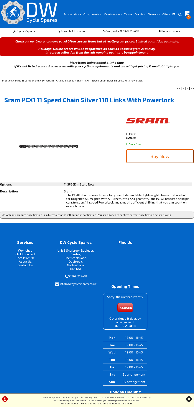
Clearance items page (51, 42)
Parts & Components (27, 81)
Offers (166, 14)
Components (92, 14)
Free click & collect (73, 32)
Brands (140, 14)
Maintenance (113, 14)
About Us (24, 263)
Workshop (24, 252)
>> (192, 89)
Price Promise (169, 32)
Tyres (128, 14)
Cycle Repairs (24, 32)
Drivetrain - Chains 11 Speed (58, 81)
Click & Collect (24, 255)
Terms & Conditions (79, 389)
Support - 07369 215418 (121, 32)
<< (179, 89)
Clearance (154, 14)
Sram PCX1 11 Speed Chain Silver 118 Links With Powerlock (110, 81)
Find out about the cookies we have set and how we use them (97, 403)
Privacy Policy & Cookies (112, 389)
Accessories (72, 14)
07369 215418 (74, 277)
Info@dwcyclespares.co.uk (75, 285)
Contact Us (24, 266)
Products (7, 81)
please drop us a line (52, 67)
